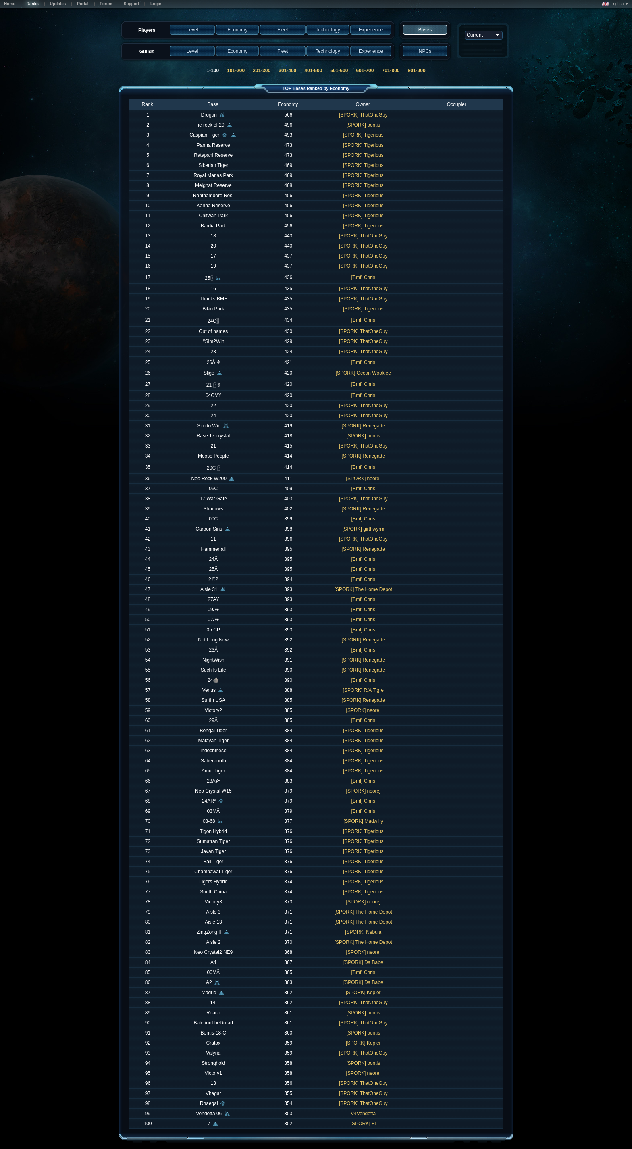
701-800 (390, 70)
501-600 (339, 70)
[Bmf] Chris (363, 277)
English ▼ (615, 4)
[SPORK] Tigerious (363, 135)
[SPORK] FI (363, 1123)
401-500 (313, 70)
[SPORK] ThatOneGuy (363, 115)
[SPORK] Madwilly (363, 821)
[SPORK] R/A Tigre (363, 690)
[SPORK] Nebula (363, 932)
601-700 (365, 70)
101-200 (236, 70)
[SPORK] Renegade (363, 426)
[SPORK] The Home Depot (363, 589)
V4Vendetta (363, 1113)
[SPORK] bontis (363, 125)
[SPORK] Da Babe (363, 962)
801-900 (417, 70)
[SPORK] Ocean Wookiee (363, 373)
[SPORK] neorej (363, 478)
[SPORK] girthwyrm (363, 529)
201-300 (261, 70)
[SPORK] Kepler (363, 992)
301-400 (287, 70)
